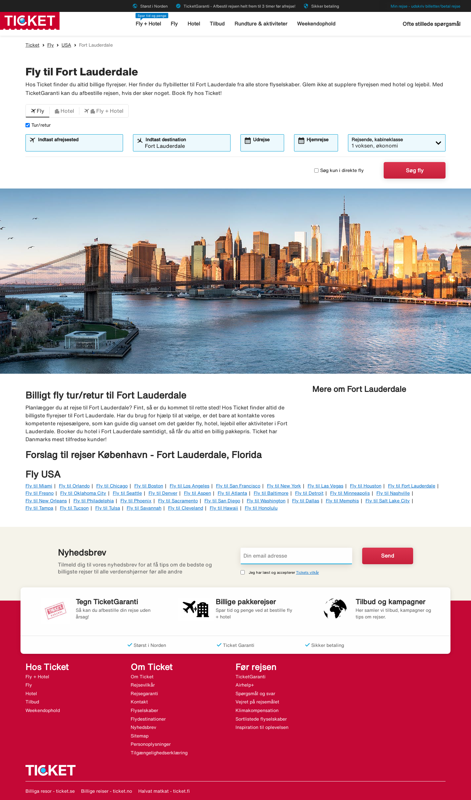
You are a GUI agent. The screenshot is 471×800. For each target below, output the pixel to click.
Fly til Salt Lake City (387, 500)
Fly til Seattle (127, 493)
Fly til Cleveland (185, 508)
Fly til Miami (38, 486)
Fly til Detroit (309, 493)
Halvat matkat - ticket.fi (164, 791)
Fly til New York (284, 486)
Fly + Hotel (148, 23)
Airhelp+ (245, 685)
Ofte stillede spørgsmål (431, 23)
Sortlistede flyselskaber (261, 719)
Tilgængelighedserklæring (159, 752)
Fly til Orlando (74, 486)
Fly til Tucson (74, 508)
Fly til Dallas (305, 500)
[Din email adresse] (296, 556)
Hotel (194, 23)
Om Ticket (142, 676)
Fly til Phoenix (135, 500)
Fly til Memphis (342, 500)
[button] (37, 111)
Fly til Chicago (112, 486)
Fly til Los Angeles (189, 486)
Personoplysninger (151, 744)
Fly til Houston (365, 486)
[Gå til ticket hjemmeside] (30, 20)
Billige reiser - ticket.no (106, 791)
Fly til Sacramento (178, 500)
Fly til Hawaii (224, 508)
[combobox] (78, 146)
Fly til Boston (148, 486)
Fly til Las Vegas (325, 486)
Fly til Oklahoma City (83, 493)
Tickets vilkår (307, 572)
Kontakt (139, 701)
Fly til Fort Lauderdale (411, 486)
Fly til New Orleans (46, 500)
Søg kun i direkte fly (339, 170)
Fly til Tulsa (107, 508)
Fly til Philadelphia (93, 500)
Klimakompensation (257, 710)
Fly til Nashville (393, 493)
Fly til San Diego (222, 500)
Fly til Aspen (197, 493)
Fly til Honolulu (261, 508)
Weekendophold (316, 23)
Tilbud (217, 23)
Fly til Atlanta (232, 493)
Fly (174, 23)
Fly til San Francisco (238, 486)
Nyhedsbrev (143, 727)
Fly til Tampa (39, 508)
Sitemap (140, 736)
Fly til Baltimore (271, 493)
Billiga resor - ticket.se (50, 791)
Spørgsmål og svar (255, 693)
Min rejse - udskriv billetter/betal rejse (425, 6)
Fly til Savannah (144, 508)
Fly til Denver (163, 493)
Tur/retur (38, 125)
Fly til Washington (266, 500)
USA (66, 45)
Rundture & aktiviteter (261, 23)
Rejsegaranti (144, 693)
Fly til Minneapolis (350, 493)
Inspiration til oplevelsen (262, 727)
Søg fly (415, 170)
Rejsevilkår (143, 685)
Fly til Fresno (39, 493)
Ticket (32, 45)
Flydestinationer (148, 719)
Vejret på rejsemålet (257, 701)
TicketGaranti (251, 676)
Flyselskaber (144, 710)
